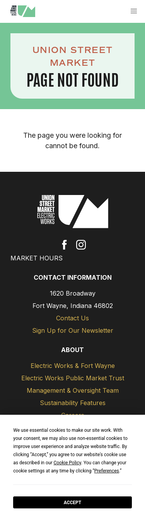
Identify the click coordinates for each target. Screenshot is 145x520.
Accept (73, 502)
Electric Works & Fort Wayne (73, 365)
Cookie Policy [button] (67, 462)
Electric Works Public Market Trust (72, 378)
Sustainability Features (73, 403)
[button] (134, 11)
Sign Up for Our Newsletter (72, 330)
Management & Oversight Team (73, 390)
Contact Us (72, 318)
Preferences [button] (106, 471)
